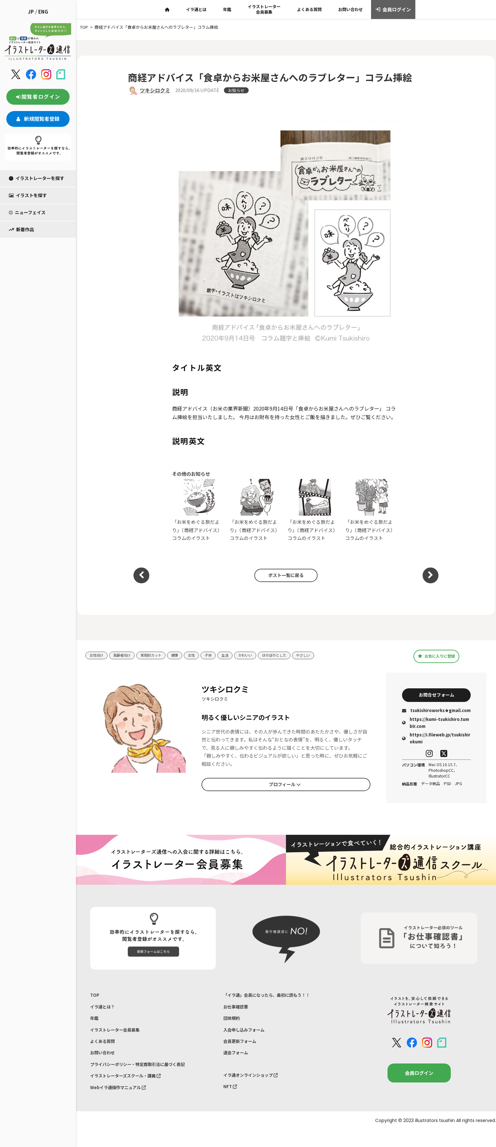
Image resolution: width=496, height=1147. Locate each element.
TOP (95, 998)
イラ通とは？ (104, 1011)
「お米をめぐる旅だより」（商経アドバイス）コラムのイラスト (199, 510)
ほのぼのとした (293, 656)
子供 (221, 656)
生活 (239, 656)
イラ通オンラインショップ (254, 1087)
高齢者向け (126, 656)
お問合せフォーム (436, 696)
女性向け (98, 656)
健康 (185, 656)
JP (31, 11)
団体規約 (232, 1024)
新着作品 (21, 229)
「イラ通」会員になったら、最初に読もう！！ (273, 998)
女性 (203, 656)
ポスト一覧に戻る (283, 575)
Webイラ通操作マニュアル (122, 1103)
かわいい (261, 656)
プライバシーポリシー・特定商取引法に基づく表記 (144, 1077)
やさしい (326, 656)
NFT (231, 1100)
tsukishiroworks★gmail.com (436, 713)
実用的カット (158, 656)
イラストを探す (28, 195)
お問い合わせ (350, 9)
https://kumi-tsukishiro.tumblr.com (435, 724)
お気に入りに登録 (436, 656)
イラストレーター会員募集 (264, 9)
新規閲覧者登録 (37, 118)
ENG (43, 11)
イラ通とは (196, 9)
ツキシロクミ (155, 90)
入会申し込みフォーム (247, 1037)
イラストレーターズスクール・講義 (130, 1090)
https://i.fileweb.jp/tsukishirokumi (436, 740)
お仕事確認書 (237, 1011)
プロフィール (284, 785)
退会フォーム (237, 1063)
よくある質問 (309, 9)
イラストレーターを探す (36, 178)
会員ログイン (393, 9)
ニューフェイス (27, 212)
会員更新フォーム (242, 1050)
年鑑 (227, 9)
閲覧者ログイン (38, 96)
